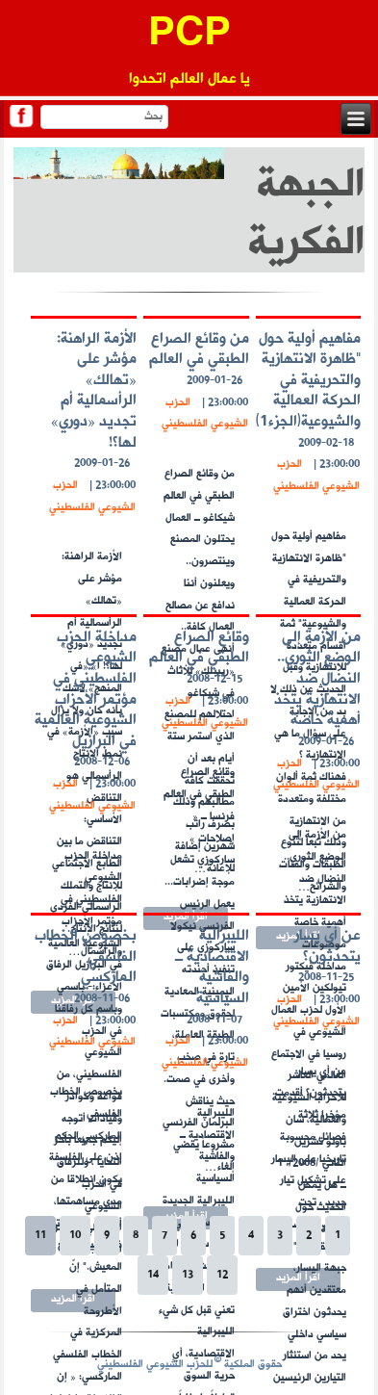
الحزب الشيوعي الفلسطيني (316, 475)
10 (75, 1236)
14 (153, 1275)
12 (222, 1275)
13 (187, 1275)
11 (40, 1236)
